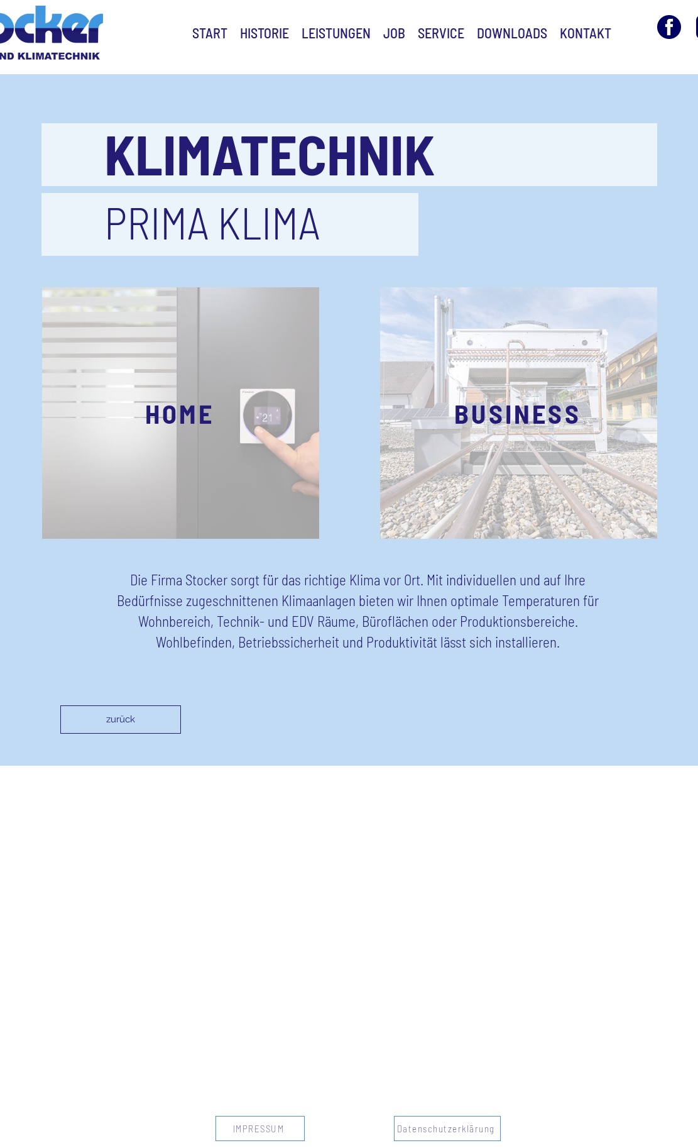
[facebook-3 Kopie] (669, 27)
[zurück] (120, 719)
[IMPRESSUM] (260, 1128)
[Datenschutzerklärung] (447, 1128)
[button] (180, 413)
